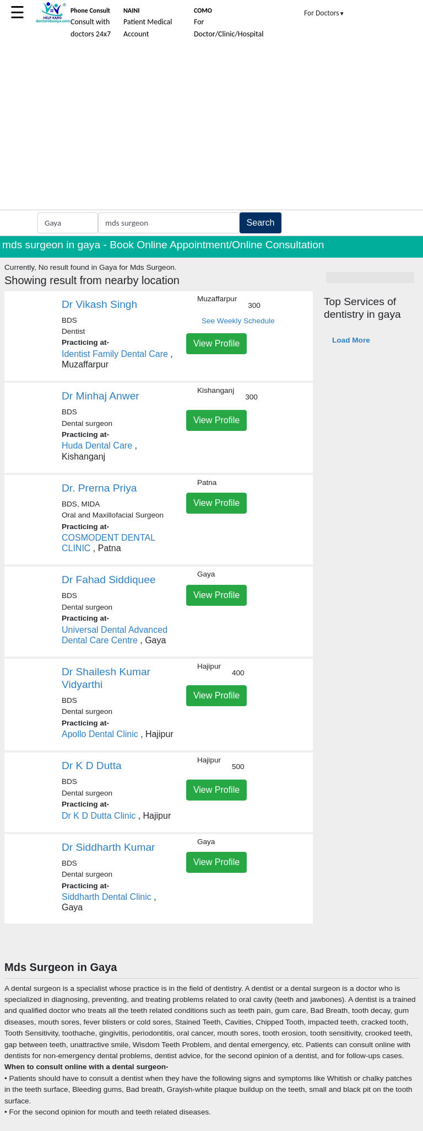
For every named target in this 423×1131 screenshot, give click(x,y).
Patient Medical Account (147, 23)
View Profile (216, 343)
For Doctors (324, 13)
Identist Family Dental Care (115, 354)
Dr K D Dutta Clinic (100, 815)
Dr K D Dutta (92, 765)
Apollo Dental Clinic (100, 734)
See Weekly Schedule (238, 321)
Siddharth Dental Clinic (106, 896)
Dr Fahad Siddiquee (109, 579)
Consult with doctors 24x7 (90, 23)
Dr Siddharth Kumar (108, 847)
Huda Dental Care (97, 445)
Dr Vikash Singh (99, 304)
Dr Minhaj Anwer (100, 396)
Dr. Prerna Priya (99, 488)
